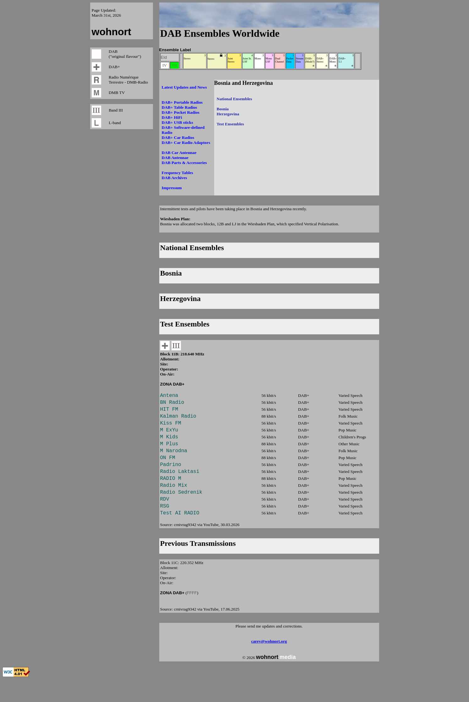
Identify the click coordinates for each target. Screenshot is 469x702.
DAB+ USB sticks (177, 122)
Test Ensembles (230, 124)
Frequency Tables (177, 172)
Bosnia (223, 109)
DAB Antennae (175, 157)
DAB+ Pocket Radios (180, 112)
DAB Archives (174, 177)
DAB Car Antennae (179, 152)
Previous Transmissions (198, 566)
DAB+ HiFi (172, 117)
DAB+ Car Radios (178, 137)
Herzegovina (228, 114)
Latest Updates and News (184, 87)
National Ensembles (234, 98)
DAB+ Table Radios (179, 107)
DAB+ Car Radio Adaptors (186, 142)
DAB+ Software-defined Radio (183, 130)
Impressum (172, 187)
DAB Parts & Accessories (184, 162)
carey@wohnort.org (269, 663)
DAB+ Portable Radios (182, 102)
